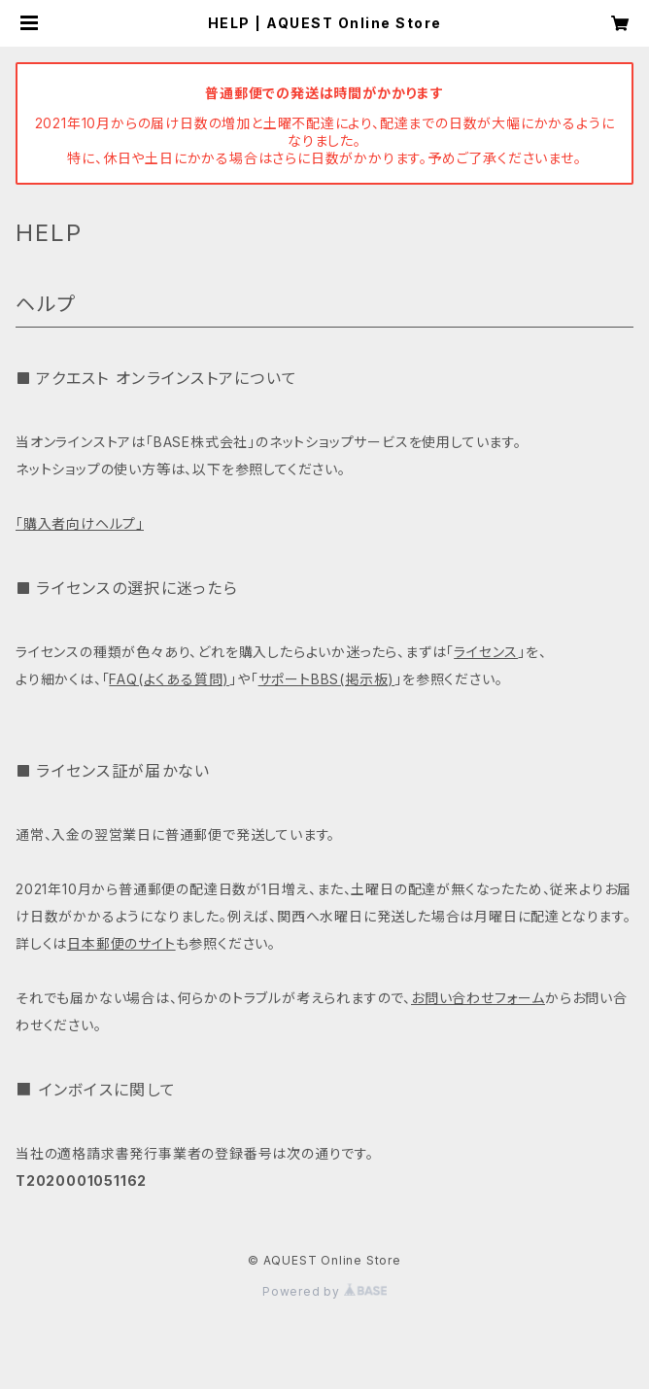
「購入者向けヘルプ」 (80, 523)
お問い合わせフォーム (478, 998)
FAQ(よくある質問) (169, 679)
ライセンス (486, 651)
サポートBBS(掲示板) (326, 679)
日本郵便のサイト (121, 943)
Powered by (324, 1291)
